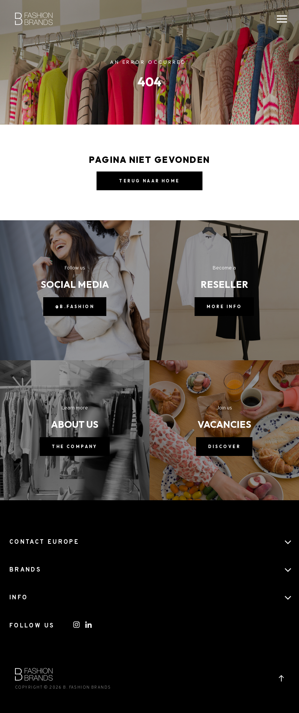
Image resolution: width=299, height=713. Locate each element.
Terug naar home (149, 181)
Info (18, 598)
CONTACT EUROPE (44, 542)
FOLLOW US (31, 626)
